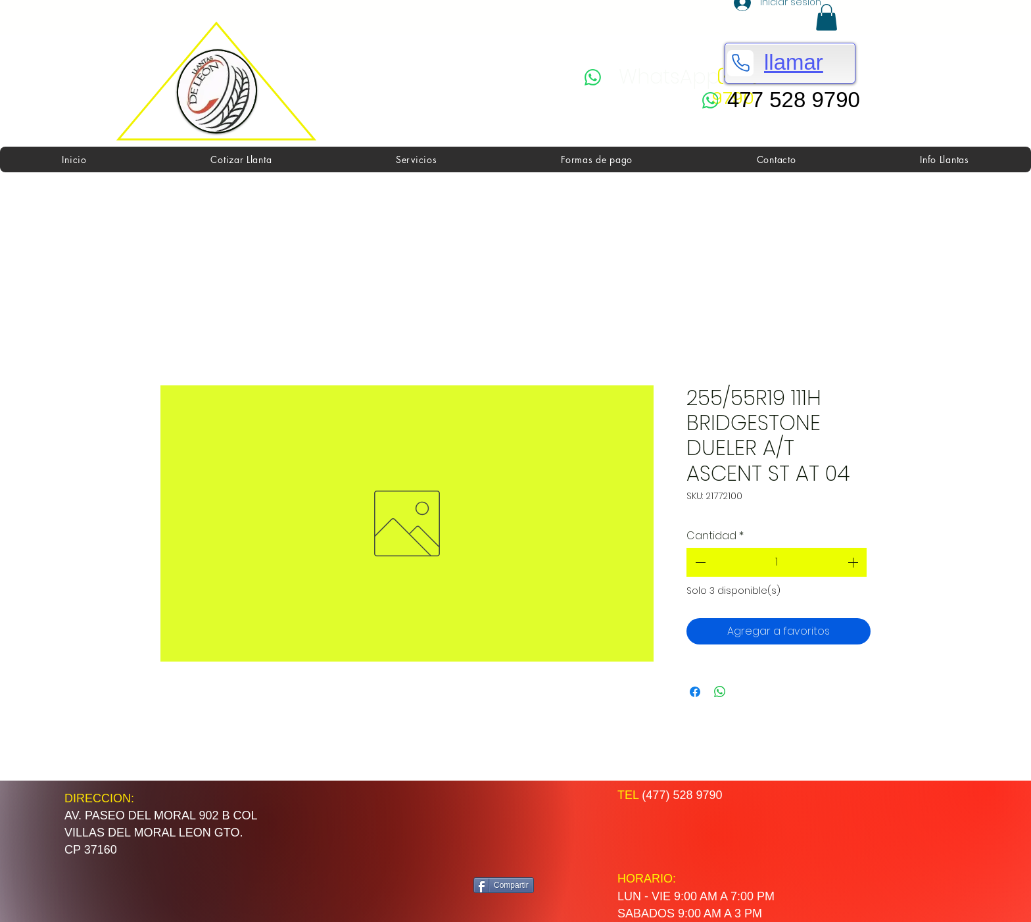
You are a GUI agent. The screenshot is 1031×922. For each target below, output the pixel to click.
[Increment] (854, 562)
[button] (826, 17)
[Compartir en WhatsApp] (720, 692)
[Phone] (740, 63)
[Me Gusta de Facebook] (525, 829)
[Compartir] (503, 885)
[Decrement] (699, 562)
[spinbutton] (776, 562)
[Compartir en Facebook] (695, 692)
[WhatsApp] (652, 77)
